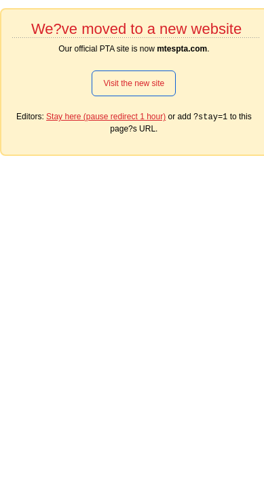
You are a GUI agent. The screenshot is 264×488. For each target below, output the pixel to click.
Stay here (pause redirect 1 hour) (106, 116)
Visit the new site (133, 83)
